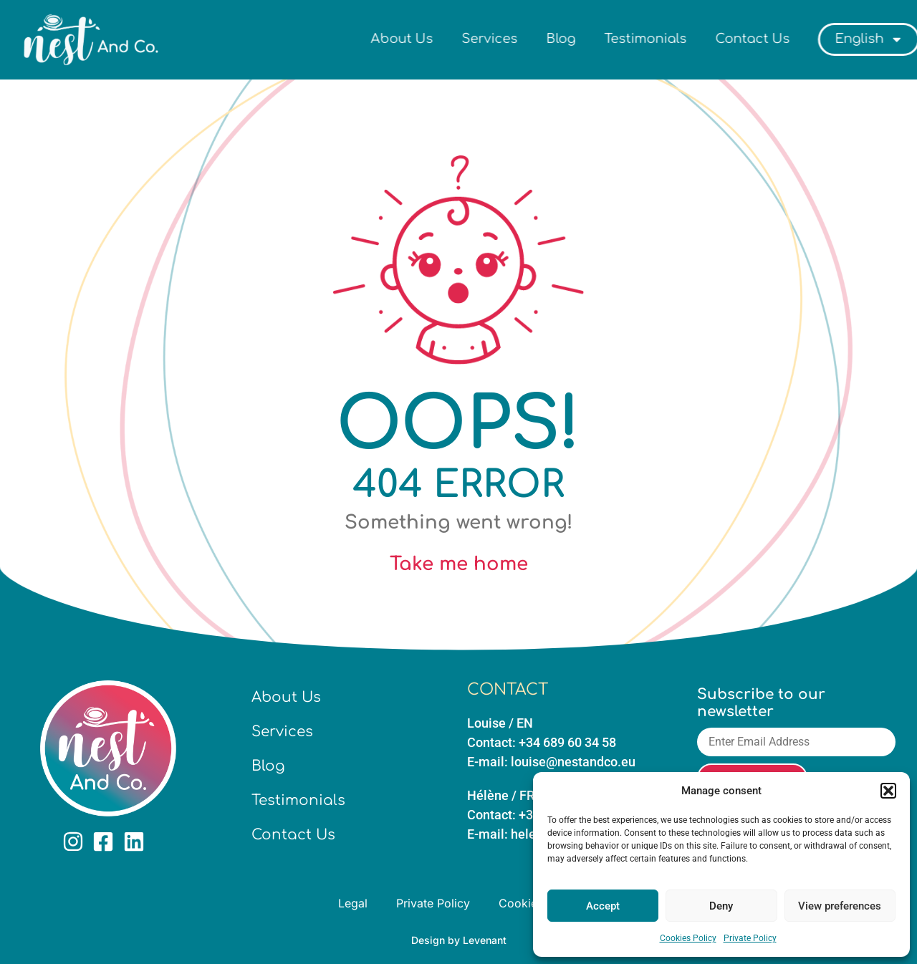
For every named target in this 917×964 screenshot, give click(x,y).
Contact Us (799, 39)
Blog (607, 39)
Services (536, 39)
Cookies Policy (688, 938)
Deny (721, 906)
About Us (448, 39)
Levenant (484, 940)
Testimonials (691, 39)
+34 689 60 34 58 (567, 742)
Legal (353, 903)
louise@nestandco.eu (573, 761)
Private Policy (750, 938)
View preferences (839, 906)
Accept (603, 906)
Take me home (459, 564)
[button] (888, 791)
